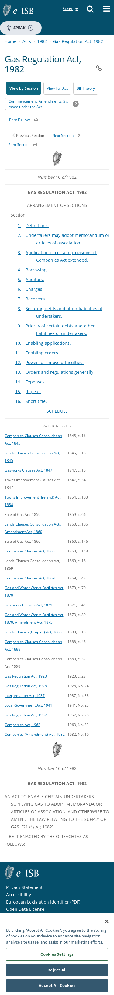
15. (18, 391)
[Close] (106, 924)
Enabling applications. (48, 343)
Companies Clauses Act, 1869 (30, 577)
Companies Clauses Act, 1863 (30, 551)
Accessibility (18, 894)
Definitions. (37, 225)
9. (19, 326)
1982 (42, 41)
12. (18, 362)
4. (19, 270)
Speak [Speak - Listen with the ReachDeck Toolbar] (19, 28)
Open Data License (25, 909)
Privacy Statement (24, 887)
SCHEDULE (57, 411)
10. (18, 343)
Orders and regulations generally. (60, 372)
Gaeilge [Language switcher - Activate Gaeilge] (70, 2)
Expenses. (36, 382)
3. (19, 252)
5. (19, 279)
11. (18, 353)
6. (19, 289)
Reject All (57, 973)
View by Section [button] (23, 88)
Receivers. (36, 299)
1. (19, 225)
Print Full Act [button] (19, 119)
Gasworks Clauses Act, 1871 (28, 604)
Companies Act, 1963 (22, 724)
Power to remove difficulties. (55, 362)
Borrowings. (38, 270)
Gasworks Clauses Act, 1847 (28, 470)
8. (19, 308)
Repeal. (33, 391)
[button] (90, 10)
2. (19, 235)
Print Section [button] (18, 144)
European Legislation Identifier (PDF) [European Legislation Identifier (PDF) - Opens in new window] (43, 902)
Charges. (34, 289)
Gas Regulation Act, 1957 (26, 714)
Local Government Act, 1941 (28, 705)
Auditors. (35, 279)
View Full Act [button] (57, 88)
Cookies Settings (56, 957)
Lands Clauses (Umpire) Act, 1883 (33, 631)
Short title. (36, 401)
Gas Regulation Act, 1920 (26, 676)
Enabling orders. (42, 353)
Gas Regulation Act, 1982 (78, 41)
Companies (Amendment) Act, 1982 (35, 734)
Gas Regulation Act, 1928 (26, 685)
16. (18, 401)
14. (18, 382)
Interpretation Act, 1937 (25, 695)
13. (18, 372)
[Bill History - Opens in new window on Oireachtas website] (85, 88)
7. (19, 299)
